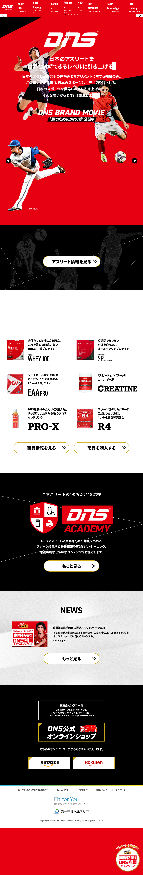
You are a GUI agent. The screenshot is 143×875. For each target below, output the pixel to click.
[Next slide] (139, 40)
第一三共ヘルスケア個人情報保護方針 (33, 842)
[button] (65, 64)
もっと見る (71, 618)
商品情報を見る (41, 500)
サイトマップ (120, 842)
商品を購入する (101, 500)
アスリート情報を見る (71, 330)
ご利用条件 (83, 842)
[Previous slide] (3, 40)
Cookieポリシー (63, 842)
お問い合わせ (101, 842)
